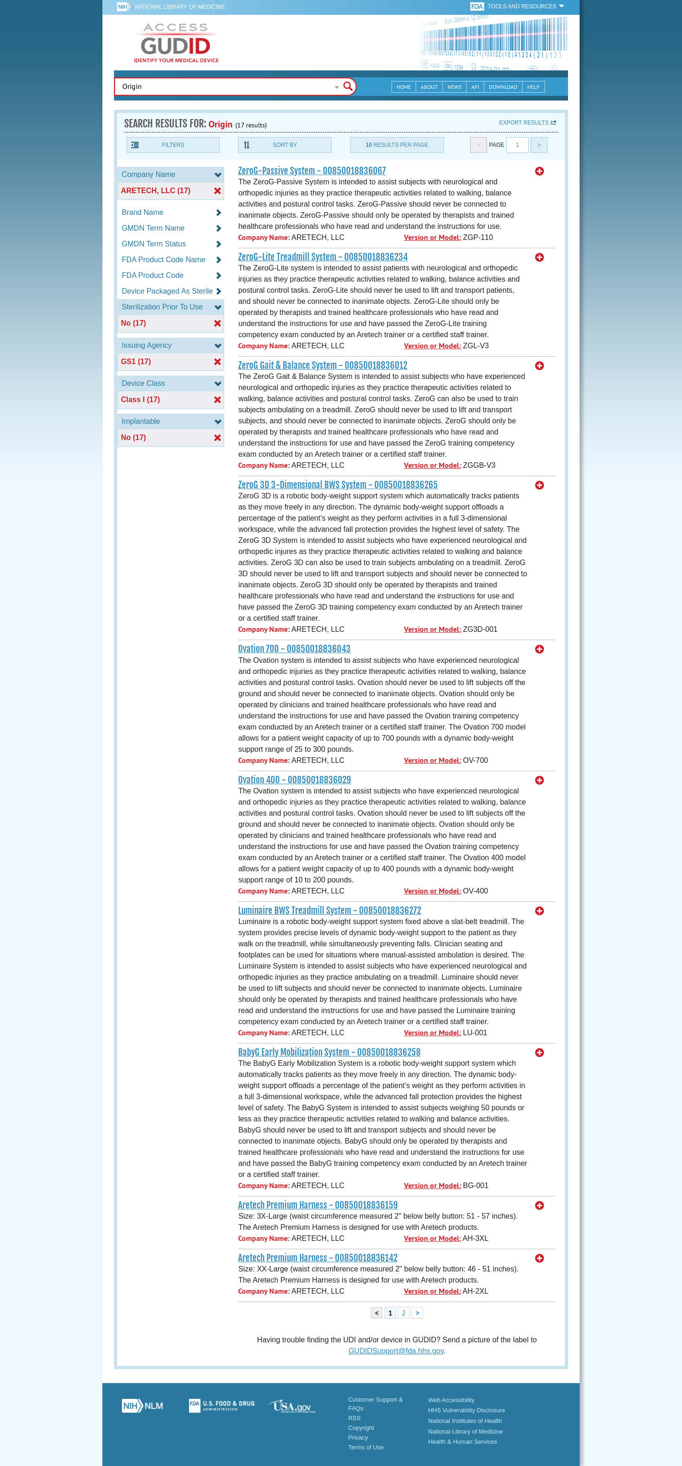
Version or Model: (432, 237)
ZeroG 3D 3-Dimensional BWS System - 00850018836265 (338, 485)
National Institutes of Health (465, 1420)
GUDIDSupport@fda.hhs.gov (395, 1351)
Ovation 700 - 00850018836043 (294, 648)
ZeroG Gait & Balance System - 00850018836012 (322, 365)
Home (404, 86)
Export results (524, 123)
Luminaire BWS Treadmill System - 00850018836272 (329, 910)
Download (503, 86)
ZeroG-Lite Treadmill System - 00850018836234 (323, 257)
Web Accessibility (451, 1400)
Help (533, 86)
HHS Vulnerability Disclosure (466, 1410)
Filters (173, 145)
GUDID (176, 42)
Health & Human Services (462, 1441)
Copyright (361, 1427)
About (429, 86)
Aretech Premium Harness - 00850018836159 (318, 1205)
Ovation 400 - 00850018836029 (294, 780)
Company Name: (264, 237)
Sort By (285, 145)
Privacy (358, 1437)
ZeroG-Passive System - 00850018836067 (312, 170)
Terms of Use (366, 1447)
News (454, 86)
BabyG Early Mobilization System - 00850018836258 (329, 1052)
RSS (354, 1418)
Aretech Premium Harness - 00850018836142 (318, 1258)
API (475, 86)
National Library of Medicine (180, 7)
